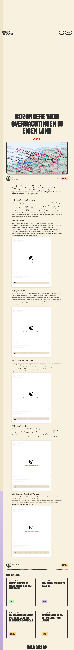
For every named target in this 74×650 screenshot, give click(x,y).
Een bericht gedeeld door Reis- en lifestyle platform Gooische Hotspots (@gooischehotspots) (33, 552)
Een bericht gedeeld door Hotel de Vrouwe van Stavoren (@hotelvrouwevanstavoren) (33, 418)
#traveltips (37, 139)
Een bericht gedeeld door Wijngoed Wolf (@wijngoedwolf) (32, 352)
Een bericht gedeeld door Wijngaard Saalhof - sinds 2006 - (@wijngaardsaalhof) (33, 486)
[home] (7, 32)
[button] (68, 33)
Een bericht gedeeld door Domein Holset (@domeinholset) (32, 282)
